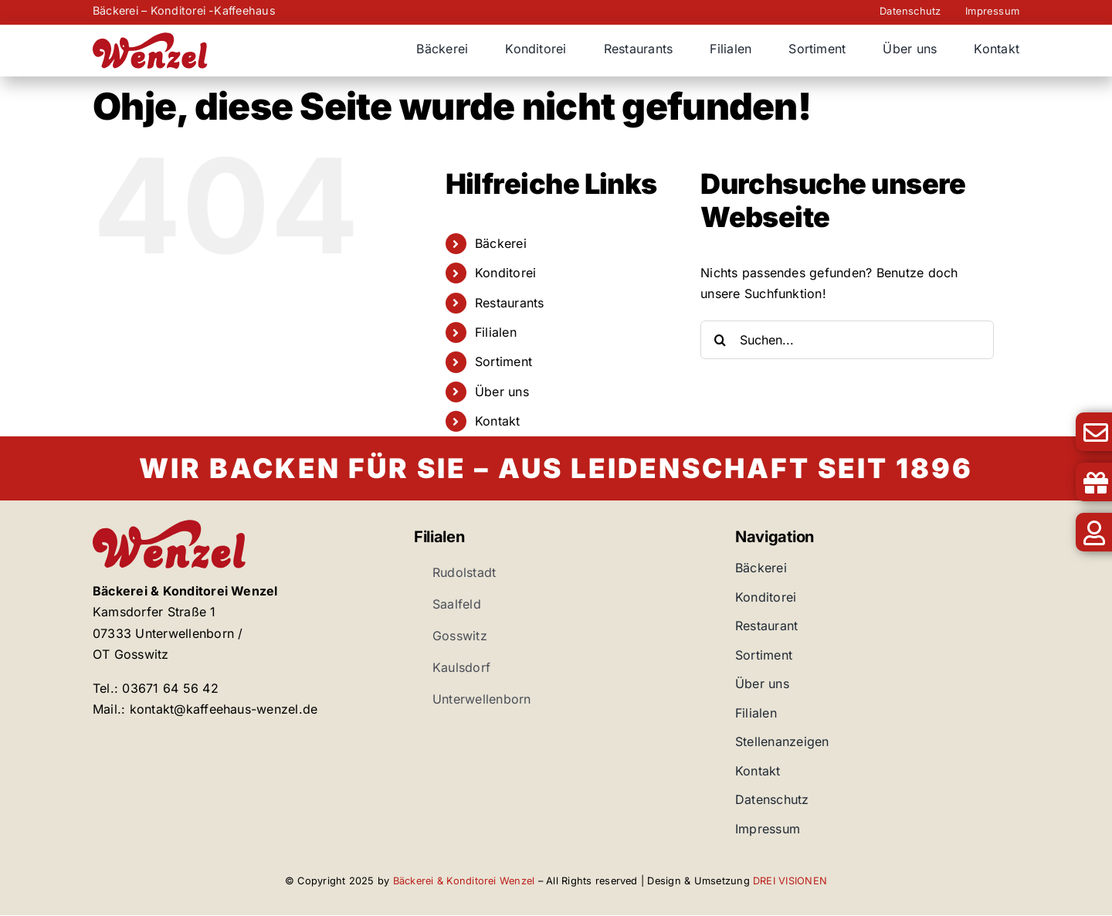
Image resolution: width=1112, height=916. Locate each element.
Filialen (496, 332)
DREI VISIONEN (790, 881)
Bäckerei (501, 243)
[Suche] (719, 340)
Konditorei (505, 272)
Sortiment (503, 361)
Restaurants (509, 302)
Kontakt (497, 421)
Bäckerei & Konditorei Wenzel (464, 881)
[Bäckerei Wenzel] (150, 38)
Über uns (502, 391)
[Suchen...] (847, 340)
